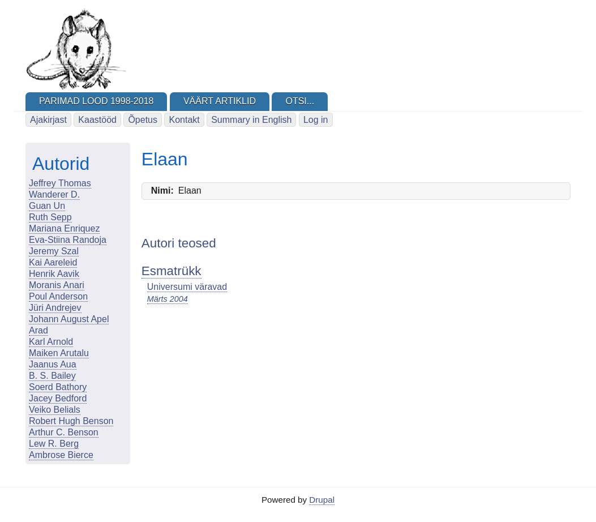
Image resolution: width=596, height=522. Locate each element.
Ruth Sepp (50, 217)
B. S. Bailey (52, 375)
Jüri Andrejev (55, 308)
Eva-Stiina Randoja (67, 240)
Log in (315, 120)
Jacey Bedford (58, 398)
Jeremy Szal (54, 251)
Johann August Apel (69, 319)
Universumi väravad (187, 287)
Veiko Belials (54, 409)
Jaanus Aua (52, 364)
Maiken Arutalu (59, 353)
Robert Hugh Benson (71, 421)
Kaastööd (97, 120)
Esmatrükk (171, 271)
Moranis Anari (56, 285)
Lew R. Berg (54, 443)
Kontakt (184, 120)
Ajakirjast (48, 120)
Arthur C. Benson (63, 432)
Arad (38, 330)
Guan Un (47, 206)
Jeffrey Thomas (60, 183)
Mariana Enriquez (64, 228)
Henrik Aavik (54, 274)
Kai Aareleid (53, 262)
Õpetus (142, 120)
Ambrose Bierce (61, 455)
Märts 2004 (167, 298)
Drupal (322, 499)
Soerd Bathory (58, 387)
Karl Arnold (51, 341)
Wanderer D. (54, 194)
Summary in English (251, 120)
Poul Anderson (58, 296)
